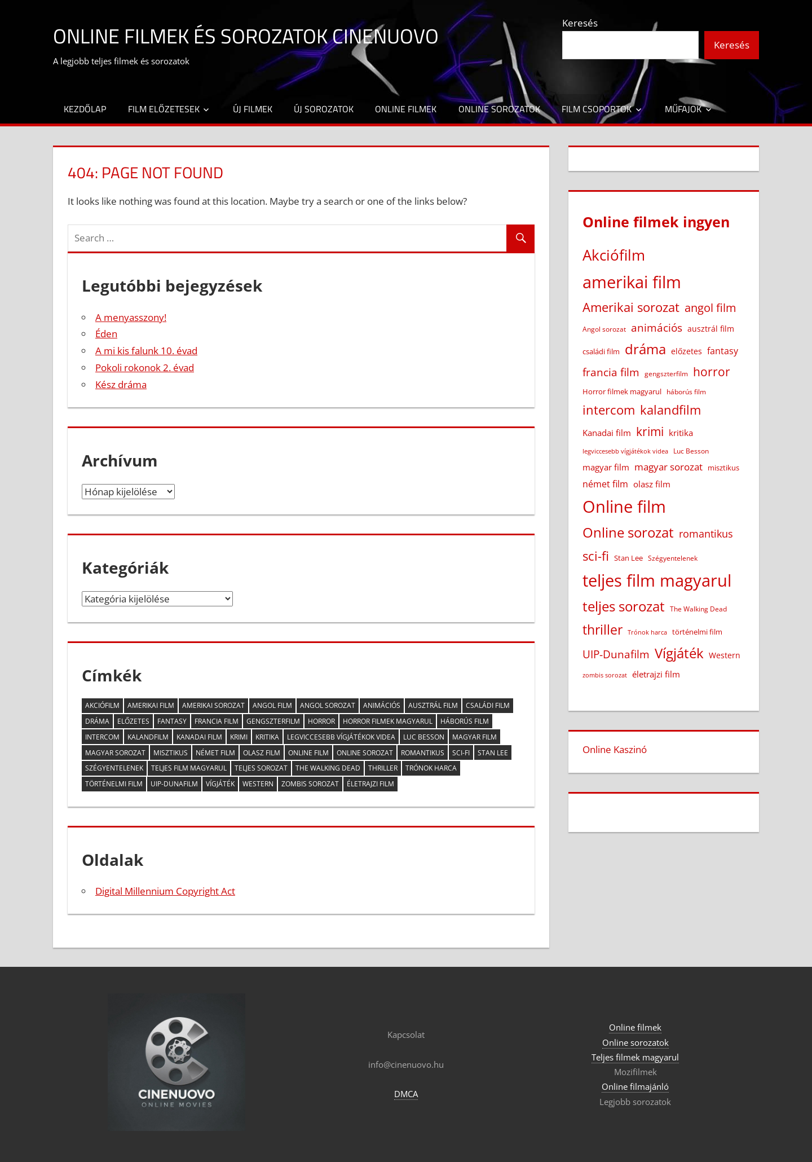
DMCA (406, 1093)
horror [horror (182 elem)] (321, 721)
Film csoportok (597, 109)
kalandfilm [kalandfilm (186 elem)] (148, 737)
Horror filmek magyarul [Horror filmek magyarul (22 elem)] (388, 721)
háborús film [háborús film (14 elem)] (464, 721)
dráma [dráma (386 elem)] (97, 721)
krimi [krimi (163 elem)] (239, 737)
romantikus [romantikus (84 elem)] (422, 753)
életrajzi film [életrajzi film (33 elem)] (370, 784)
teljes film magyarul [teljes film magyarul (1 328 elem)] (189, 768)
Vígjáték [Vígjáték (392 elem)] (220, 784)
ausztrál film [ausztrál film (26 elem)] (433, 705)
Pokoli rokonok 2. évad (144, 367)
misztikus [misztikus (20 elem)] (170, 753)
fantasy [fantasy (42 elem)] (172, 721)
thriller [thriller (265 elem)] (383, 768)
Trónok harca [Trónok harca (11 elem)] (431, 768)
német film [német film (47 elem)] (215, 753)
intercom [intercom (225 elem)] (102, 737)
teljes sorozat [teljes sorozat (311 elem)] (261, 768)
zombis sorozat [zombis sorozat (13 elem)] (310, 784)
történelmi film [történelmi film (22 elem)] (114, 784)
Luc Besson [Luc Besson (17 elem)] (423, 737)
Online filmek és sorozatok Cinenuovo (246, 35)
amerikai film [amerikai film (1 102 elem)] (150, 705)
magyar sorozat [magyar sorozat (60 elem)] (115, 753)
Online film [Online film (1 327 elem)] (308, 753)
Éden (106, 333)
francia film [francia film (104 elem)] (217, 721)
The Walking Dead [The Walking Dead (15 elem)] (327, 768)
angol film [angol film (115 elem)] (272, 705)
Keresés (580, 22)
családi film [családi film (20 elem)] (488, 705)
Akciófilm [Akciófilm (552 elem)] (102, 705)
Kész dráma (121, 384)
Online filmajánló (635, 1086)
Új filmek (252, 109)
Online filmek (405, 109)
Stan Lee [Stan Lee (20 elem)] (493, 753)
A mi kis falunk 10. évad (146, 350)
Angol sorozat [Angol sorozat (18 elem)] (327, 705)
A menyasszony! (130, 317)
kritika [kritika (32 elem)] (267, 737)
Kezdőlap (85, 109)
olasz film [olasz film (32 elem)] (261, 753)
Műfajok (683, 109)
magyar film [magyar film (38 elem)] (474, 737)
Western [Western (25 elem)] (257, 784)
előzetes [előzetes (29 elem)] (133, 721)
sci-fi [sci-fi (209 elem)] (461, 753)
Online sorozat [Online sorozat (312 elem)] (365, 753)
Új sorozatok (324, 109)
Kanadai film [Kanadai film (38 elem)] (199, 737)
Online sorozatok (499, 109)
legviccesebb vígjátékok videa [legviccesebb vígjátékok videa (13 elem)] (341, 737)
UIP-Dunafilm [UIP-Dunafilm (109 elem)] (174, 784)
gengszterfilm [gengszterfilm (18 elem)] (273, 721)
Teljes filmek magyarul (635, 1057)
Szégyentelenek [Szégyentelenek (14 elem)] (114, 768)
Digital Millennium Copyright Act (165, 890)
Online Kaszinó (614, 749)
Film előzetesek (164, 109)
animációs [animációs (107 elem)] (381, 705)
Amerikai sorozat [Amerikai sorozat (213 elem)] (213, 705)
